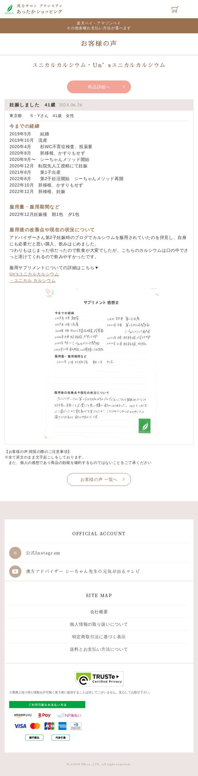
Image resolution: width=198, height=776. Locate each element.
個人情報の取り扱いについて (99, 624)
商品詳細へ (99, 86)
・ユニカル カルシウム (32, 280)
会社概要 (99, 611)
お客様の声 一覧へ (99, 479)
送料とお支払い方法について (99, 649)
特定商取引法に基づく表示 (99, 636)
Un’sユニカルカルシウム (34, 274)
